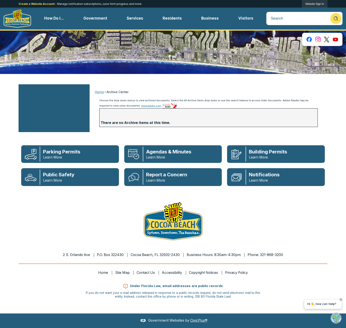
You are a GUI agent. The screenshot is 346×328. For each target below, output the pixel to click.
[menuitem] (54, 18)
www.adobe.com (151, 105)
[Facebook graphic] (309, 39)
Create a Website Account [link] (37, 4)
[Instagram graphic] (318, 39)
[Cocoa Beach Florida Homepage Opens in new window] (17, 18)
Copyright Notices (203, 273)
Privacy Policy (236, 273)
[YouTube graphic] (335, 39)
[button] (335, 18)
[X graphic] (326, 39)
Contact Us (146, 273)
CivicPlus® (198, 320)
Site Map (122, 273)
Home (99, 92)
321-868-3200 (271, 255)
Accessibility (172, 273)
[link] (314, 4)
